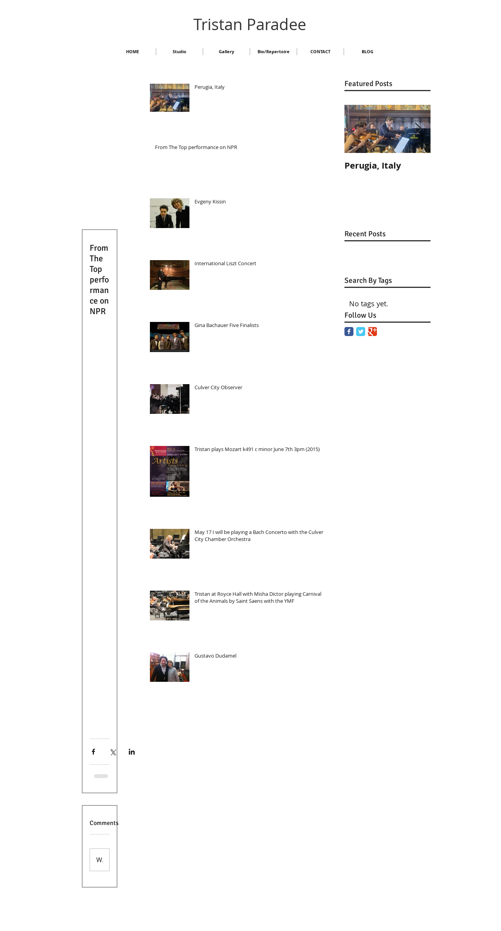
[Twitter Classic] (360, 331)
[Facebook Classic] (348, 331)
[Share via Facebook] (93, 751)
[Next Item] (418, 129)
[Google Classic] (372, 331)
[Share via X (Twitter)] (112, 751)
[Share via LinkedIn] (131, 751)
